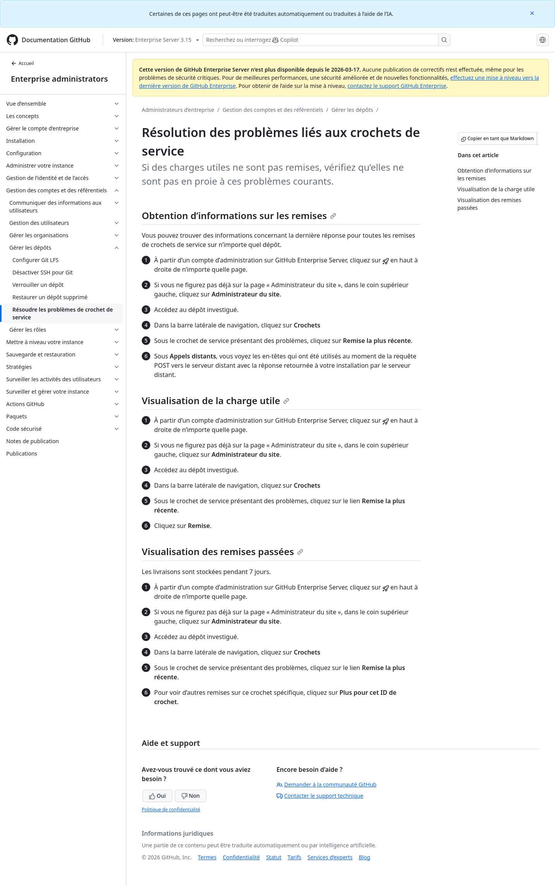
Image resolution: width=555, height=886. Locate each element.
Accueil (22, 63)
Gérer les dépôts (352, 109)
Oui (157, 795)
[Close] (533, 12)
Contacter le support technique (320, 795)
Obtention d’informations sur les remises (239, 215)
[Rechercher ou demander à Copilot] (326, 40)
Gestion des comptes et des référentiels (272, 109)
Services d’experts (330, 857)
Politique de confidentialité (171, 809)
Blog (364, 857)
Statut (273, 857)
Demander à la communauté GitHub (327, 784)
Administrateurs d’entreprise (178, 109)
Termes (207, 857)
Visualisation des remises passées (222, 551)
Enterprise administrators (59, 79)
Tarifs (294, 857)
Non (190, 795)
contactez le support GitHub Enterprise (396, 85)
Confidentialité (241, 857)
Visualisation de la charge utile (215, 400)
